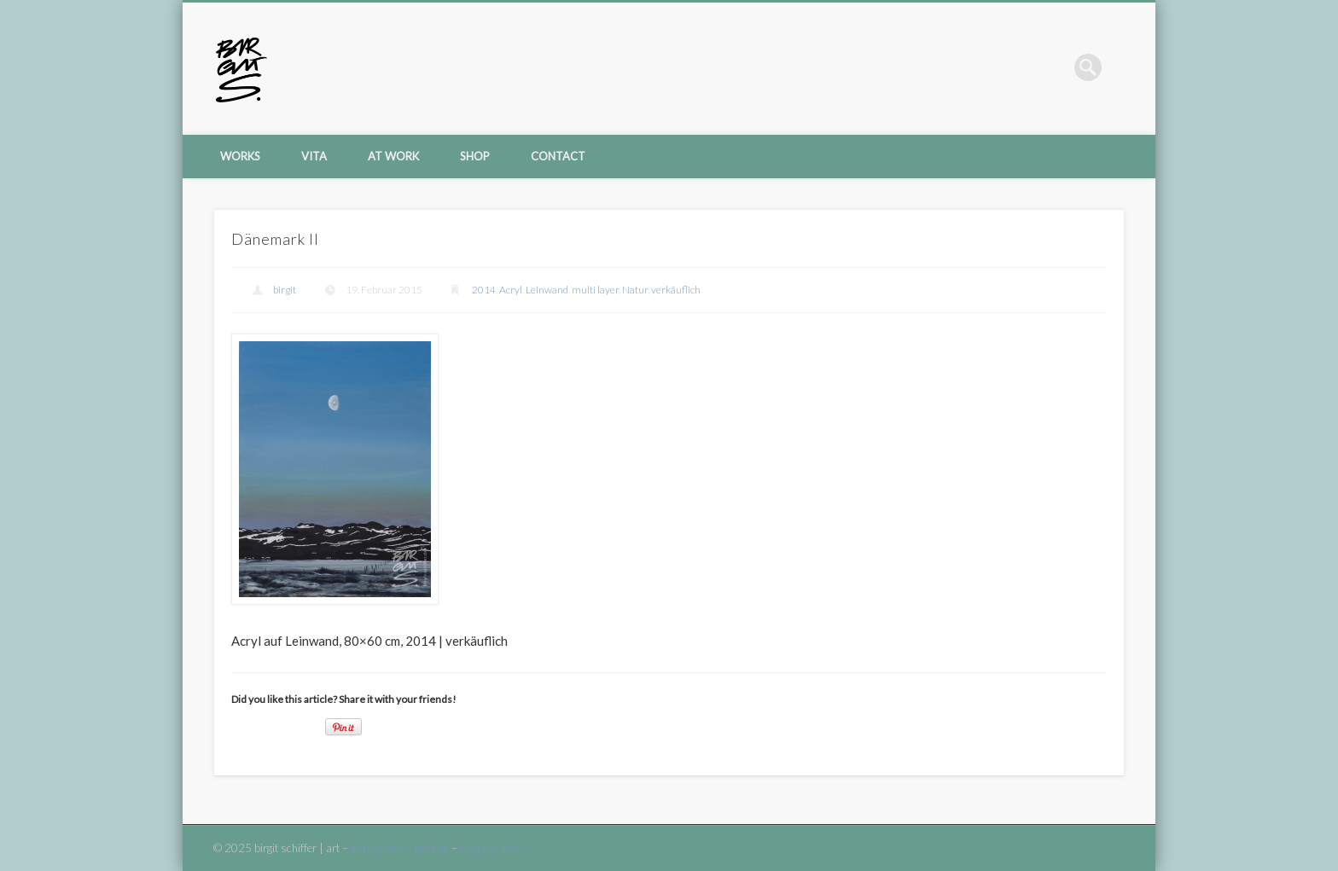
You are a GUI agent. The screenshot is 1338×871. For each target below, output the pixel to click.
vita (314, 156)
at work (393, 156)
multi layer (595, 289)
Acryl (510, 289)
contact (558, 156)
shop (475, 156)
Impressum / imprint (400, 848)
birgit (284, 289)
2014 (484, 289)
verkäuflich (676, 289)
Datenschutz (490, 848)
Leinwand (547, 289)
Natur (635, 289)
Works (240, 156)
